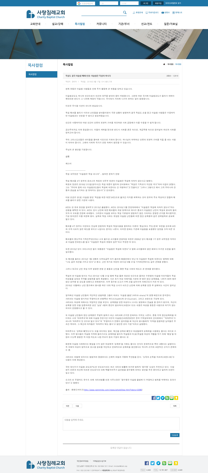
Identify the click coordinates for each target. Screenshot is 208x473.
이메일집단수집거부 (99, 461)
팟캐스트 (177, 12)
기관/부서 (123, 23)
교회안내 (35, 23)
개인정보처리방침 (82, 461)
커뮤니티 (102, 23)
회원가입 (158, 3)
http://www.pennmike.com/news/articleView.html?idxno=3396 (113, 389)
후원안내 (138, 12)
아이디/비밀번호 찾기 (173, 3)
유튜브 (165, 12)
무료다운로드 (152, 12)
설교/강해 (57, 23)
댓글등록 (175, 435)
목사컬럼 (80, 23)
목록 (174, 406)
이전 (67, 406)
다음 (77, 406)
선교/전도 (146, 23)
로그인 (145, 3)
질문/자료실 (171, 23)
